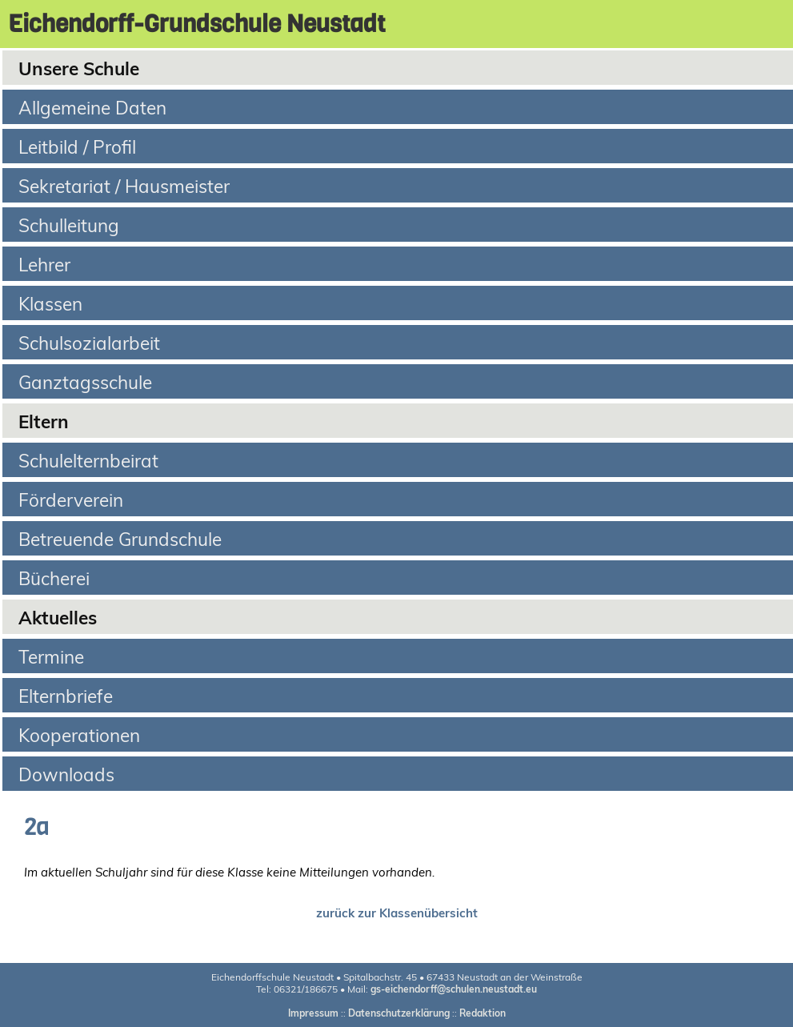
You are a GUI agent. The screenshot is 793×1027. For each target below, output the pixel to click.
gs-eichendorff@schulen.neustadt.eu (453, 989)
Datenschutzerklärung (399, 1013)
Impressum (313, 1013)
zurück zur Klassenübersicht (397, 913)
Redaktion (482, 1013)
